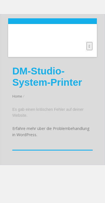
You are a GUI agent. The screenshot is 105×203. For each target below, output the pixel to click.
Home (17, 96)
